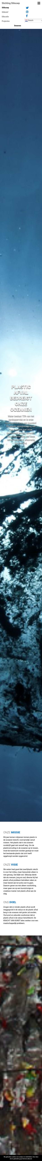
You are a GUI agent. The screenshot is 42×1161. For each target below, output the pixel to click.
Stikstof (5, 12)
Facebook (27, 16)
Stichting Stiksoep (11, 3)
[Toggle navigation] (39, 3)
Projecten (6, 21)
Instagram (27, 12)
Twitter (27, 8)
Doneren (17, 26)
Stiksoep (5, 8)
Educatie (5, 17)
